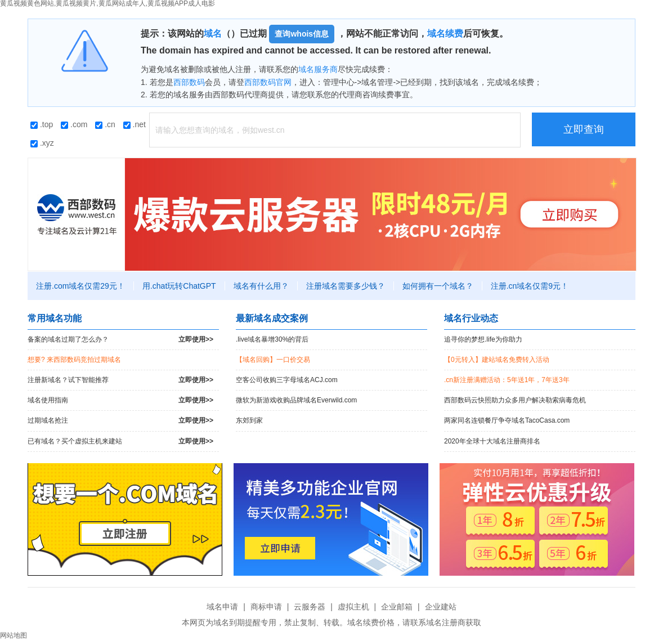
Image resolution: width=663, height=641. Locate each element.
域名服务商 (318, 69)
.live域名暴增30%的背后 (272, 339)
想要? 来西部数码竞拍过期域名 (74, 360)
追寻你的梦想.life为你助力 (483, 339)
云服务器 (309, 606)
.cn (105, 124)
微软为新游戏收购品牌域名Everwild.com (296, 400)
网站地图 (13, 635)
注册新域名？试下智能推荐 (120, 380)
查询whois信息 (302, 33)
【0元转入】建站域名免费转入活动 (496, 360)
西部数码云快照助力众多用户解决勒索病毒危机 (515, 400)
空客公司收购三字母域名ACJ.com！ (287, 380)
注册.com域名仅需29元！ (80, 285)
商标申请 (266, 606)
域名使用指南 (120, 400)
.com (74, 124)
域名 (213, 33)
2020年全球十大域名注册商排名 (492, 441)
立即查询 (583, 129)
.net (134, 124)
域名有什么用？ (261, 285)
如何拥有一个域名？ (437, 285)
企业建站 (440, 606)
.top (41, 124)
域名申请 (222, 606)
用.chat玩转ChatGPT (179, 285)
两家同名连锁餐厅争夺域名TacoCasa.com (507, 420)
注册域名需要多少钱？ (345, 285)
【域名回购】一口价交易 (273, 360)
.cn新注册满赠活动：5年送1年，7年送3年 (507, 380)
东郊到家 (249, 420)
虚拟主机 (353, 606)
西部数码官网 (268, 82)
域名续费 (445, 33)
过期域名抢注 (120, 420)
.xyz (42, 142)
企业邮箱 (397, 606)
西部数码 (189, 82)
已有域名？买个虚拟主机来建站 (120, 441)
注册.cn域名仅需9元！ (529, 285)
